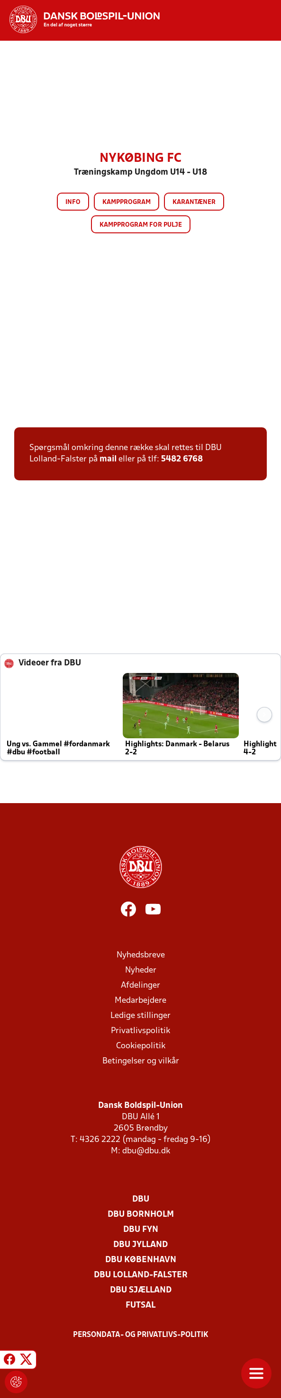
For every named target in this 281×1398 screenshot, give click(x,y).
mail (108, 459)
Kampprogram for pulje (141, 225)
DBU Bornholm (141, 1215)
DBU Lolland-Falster (141, 1275)
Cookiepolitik (140, 1046)
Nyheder (140, 970)
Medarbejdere (140, 1001)
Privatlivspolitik (140, 1031)
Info (73, 202)
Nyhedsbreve (141, 955)
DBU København (140, 1260)
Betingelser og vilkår (140, 1061)
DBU (140, 1199)
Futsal (140, 1305)
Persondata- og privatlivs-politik (140, 1335)
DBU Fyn (140, 1230)
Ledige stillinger (140, 1016)
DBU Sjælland (141, 1290)
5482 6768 (182, 459)
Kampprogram (126, 202)
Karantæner (194, 202)
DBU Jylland (140, 1245)
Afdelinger (140, 986)
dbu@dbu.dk (146, 1151)
